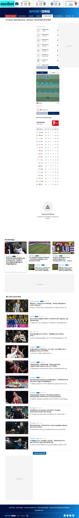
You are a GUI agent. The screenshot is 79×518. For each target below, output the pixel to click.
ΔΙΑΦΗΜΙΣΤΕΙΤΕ (39, 510)
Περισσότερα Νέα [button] (39, 453)
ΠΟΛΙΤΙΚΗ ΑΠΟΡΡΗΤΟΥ (30, 507)
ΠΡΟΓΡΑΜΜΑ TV (58, 16)
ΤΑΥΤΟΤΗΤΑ (12, 507)
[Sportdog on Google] (73, 515)
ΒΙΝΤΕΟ (38, 16)
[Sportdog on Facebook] (65, 515)
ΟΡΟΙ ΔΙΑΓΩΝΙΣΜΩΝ (42, 507)
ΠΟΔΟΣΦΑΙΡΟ (22, 16)
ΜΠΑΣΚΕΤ (31, 16)
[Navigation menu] (72, 16)
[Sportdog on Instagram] (70, 515)
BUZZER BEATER (11, 16)
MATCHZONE (47, 16)
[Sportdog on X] (67, 515)
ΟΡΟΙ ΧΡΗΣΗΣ (19, 507)
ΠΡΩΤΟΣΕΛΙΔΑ (69, 16)
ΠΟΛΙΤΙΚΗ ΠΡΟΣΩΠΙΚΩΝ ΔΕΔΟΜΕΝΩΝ (59, 507)
